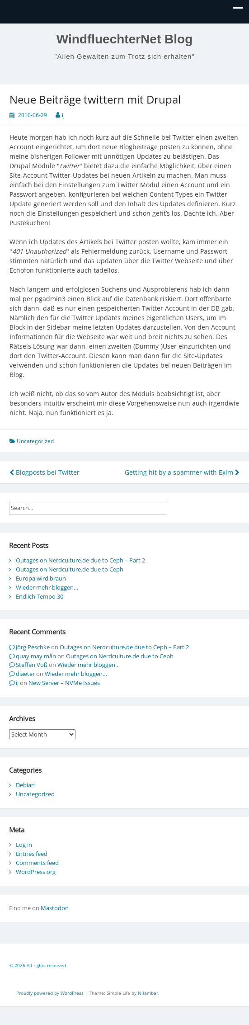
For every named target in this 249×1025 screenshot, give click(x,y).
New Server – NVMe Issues (64, 683)
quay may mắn (36, 656)
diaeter (25, 674)
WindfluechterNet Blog (124, 39)
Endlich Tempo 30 (39, 596)
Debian (25, 785)
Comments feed (37, 863)
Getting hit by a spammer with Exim (182, 472)
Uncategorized (35, 794)
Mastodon (55, 908)
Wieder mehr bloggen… (47, 587)
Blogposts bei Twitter (44, 472)
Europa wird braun (41, 578)
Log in (24, 845)
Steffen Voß (31, 665)
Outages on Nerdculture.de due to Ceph (69, 569)
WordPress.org (36, 872)
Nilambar (148, 993)
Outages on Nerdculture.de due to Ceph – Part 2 (80, 560)
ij (63, 115)
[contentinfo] (124, 967)
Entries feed (31, 854)
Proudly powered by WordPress (50, 993)
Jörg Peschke (33, 647)
